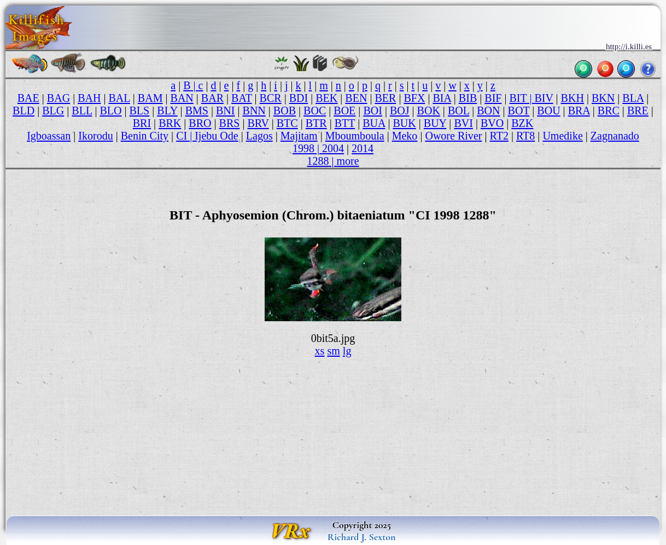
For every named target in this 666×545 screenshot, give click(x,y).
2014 (362, 148)
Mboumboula (354, 136)
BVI (463, 123)
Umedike (562, 136)
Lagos (259, 136)
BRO (200, 123)
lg (347, 351)
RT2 (498, 136)
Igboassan (49, 136)
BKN (603, 98)
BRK (170, 123)
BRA (579, 111)
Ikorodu (95, 136)
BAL (119, 98)
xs (320, 351)
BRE (638, 111)
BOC (314, 111)
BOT (519, 111)
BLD (23, 111)
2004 (333, 148)
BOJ (400, 111)
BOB (284, 111)
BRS (229, 123)
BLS (140, 111)
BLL (82, 111)
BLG (53, 111)
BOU (548, 111)
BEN (356, 98)
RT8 (525, 136)
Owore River (453, 136)
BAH (89, 98)
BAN (182, 98)
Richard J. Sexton (362, 537)
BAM (150, 98)
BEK (326, 98)
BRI (142, 123)
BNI (225, 111)
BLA (633, 98)
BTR (316, 123)
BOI (372, 111)
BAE (28, 98)
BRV (257, 123)
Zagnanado (615, 136)
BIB (468, 98)
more (347, 161)
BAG (58, 98)
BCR (271, 98)
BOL (458, 111)
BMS (196, 111)
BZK (522, 123)
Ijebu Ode (216, 136)
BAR (212, 98)
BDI (298, 98)
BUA (374, 123)
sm (333, 351)
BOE (344, 111)
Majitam (299, 136)
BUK (404, 123)
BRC (609, 111)
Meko (405, 136)
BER (385, 98)
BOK (428, 111)
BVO (492, 123)
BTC (287, 123)
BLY (167, 111)
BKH (572, 98)
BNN (254, 111)
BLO (110, 111)
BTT (345, 123)
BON (488, 111)
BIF (492, 98)
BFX (414, 98)
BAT (241, 98)
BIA (442, 98)
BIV (543, 98)
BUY (435, 123)
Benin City (144, 136)
